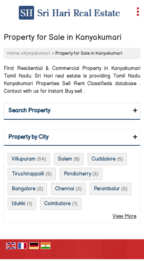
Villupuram (23, 159)
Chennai (64, 189)
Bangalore (23, 189)
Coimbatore (57, 203)
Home (13, 53)
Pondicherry (77, 174)
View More (124, 216)
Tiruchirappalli (28, 174)
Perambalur (107, 189)
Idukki (18, 203)
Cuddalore (103, 159)
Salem (65, 159)
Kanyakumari (37, 53)
